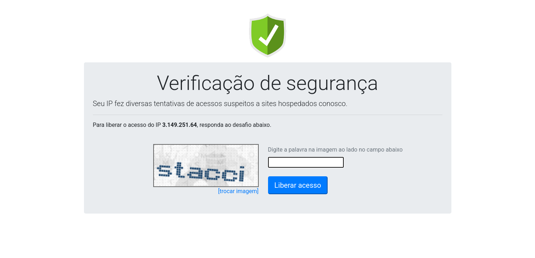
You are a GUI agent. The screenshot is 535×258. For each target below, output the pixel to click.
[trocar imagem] (238, 191)
